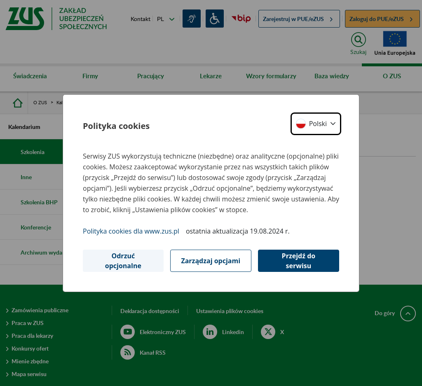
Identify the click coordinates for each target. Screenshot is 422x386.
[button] (316, 124)
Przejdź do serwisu (299, 260)
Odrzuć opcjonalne (123, 260)
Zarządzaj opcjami (210, 260)
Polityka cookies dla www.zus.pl (131, 231)
